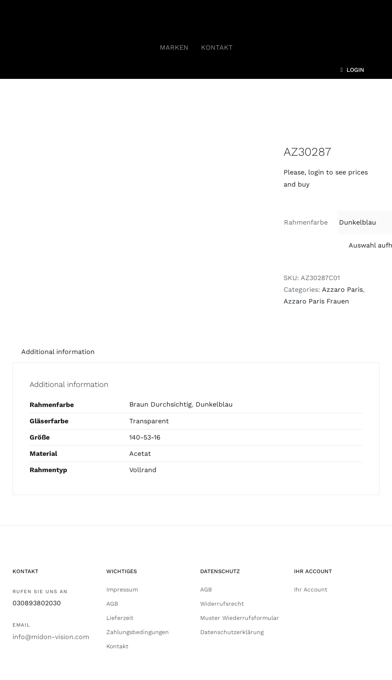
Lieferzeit (119, 617)
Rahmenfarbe (306, 222)
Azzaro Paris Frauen (316, 301)
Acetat (140, 454)
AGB (112, 603)
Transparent (149, 421)
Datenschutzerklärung (232, 632)
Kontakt (117, 646)
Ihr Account (310, 589)
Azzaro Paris (342, 289)
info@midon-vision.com (51, 637)
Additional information (58, 352)
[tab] (58, 351)
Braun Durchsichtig (160, 404)
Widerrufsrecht (222, 603)
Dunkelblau (214, 404)
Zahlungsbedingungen (137, 632)
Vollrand (142, 470)
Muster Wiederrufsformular (239, 617)
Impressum (122, 589)
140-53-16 (145, 437)
